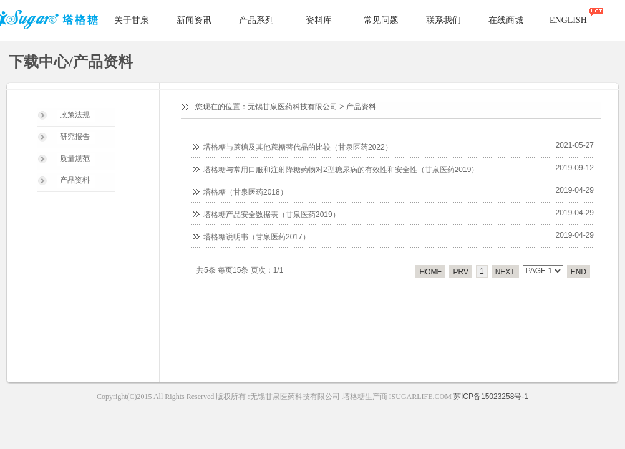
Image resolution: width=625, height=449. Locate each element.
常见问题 (381, 20)
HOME (430, 272)
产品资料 (75, 180)
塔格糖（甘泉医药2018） (245, 192)
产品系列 (256, 20)
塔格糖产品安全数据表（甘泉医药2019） (271, 214)
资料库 (319, 20)
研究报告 (75, 136)
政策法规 (75, 114)
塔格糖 (51, 21)
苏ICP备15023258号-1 (490, 396)
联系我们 (443, 20)
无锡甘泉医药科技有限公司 (292, 106)
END (578, 272)
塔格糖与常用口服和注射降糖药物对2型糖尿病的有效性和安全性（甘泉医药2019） (340, 169)
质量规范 (75, 158)
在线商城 (505, 20)
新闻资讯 (194, 20)
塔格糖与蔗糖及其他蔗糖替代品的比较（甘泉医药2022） (297, 147)
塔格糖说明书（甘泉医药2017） (256, 237)
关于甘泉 (131, 20)
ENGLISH (568, 20)
